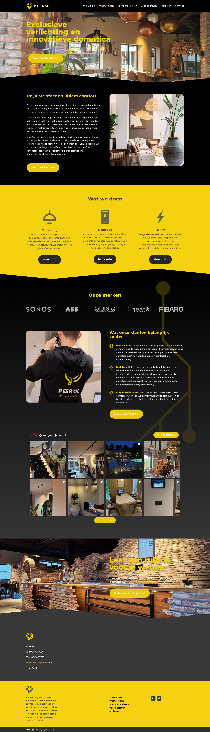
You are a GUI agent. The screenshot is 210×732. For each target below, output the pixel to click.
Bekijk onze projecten (129, 593)
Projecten (166, 6)
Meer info (49, 259)
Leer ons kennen (43, 167)
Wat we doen (106, 6)
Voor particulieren (127, 6)
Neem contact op (126, 414)
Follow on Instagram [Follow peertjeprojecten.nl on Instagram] (166, 435)
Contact (179, 6)
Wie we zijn (89, 6)
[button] (48, 459)
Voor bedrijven (149, 6)
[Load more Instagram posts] (105, 520)
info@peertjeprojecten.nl (39, 662)
